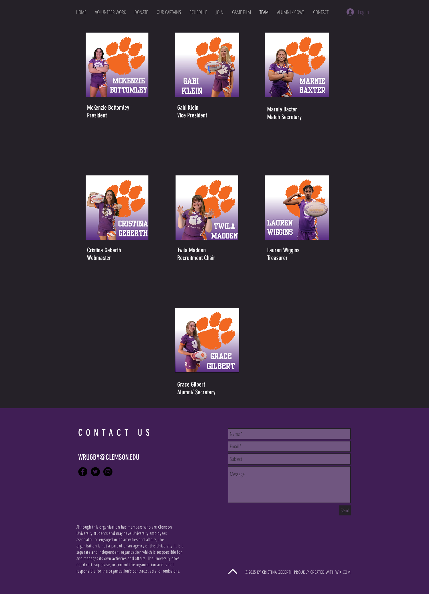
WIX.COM (343, 572)
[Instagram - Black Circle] (107, 471)
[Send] (345, 510)
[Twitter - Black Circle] (95, 471)
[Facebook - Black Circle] (82, 471)
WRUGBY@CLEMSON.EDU (108, 457)
